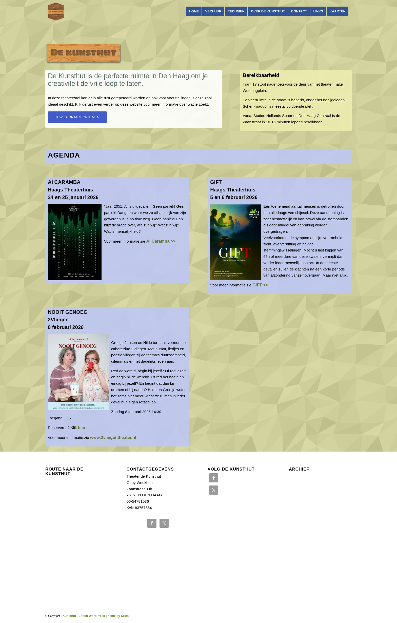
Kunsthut (69, 616)
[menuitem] (194, 11)
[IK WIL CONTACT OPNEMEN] (77, 117)
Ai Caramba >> (161, 241)
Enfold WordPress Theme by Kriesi (103, 616)
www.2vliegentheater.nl (113, 437)
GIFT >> (260, 285)
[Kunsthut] (55, 11)
